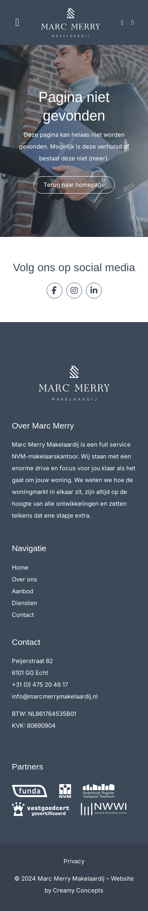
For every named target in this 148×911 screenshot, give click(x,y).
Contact (23, 615)
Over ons (24, 579)
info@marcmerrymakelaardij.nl (55, 696)
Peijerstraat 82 (32, 661)
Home (20, 567)
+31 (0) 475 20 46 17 (40, 684)
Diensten (24, 603)
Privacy (74, 861)
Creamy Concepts (78, 890)
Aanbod (22, 591)
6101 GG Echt (30, 672)
